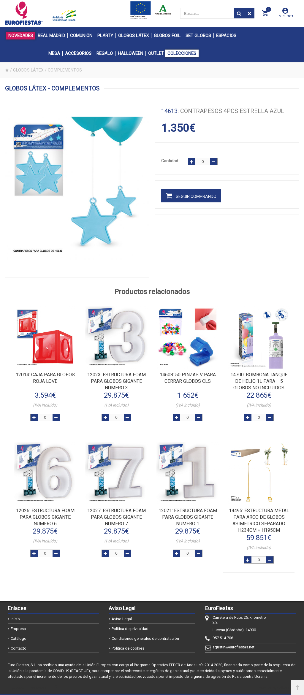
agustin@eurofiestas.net (233, 647)
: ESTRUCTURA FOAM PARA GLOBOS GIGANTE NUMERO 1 (188, 517)
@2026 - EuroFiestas (29, 688)
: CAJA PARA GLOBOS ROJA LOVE (45, 378)
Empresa (18, 628)
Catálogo (18, 638)
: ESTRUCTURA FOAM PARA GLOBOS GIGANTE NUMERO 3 (116, 381)
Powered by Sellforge (275, 688)
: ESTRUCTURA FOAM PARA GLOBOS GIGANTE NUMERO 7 (116, 517)
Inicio (15, 619)
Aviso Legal (122, 619)
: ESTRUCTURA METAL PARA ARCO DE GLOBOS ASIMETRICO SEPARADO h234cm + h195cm (259, 520)
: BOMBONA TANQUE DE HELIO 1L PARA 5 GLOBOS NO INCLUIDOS (258, 381)
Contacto (18, 648)
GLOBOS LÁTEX (28, 70)
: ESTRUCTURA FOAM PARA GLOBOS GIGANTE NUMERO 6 (45, 517)
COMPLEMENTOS (65, 70)
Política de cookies (128, 648)
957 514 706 (223, 638)
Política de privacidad (130, 628)
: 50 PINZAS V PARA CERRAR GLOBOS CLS (188, 378)
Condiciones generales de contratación (145, 638)
